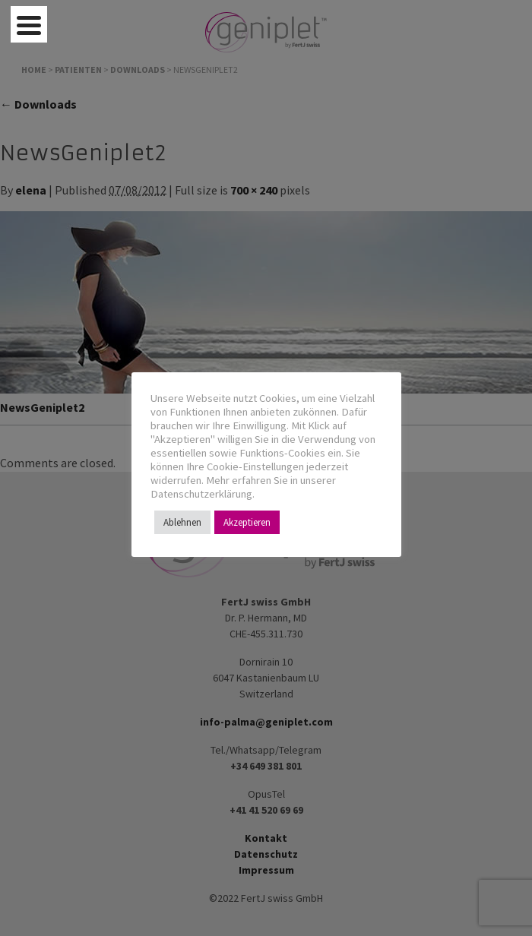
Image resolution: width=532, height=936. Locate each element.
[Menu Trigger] (29, 24)
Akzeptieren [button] (247, 522)
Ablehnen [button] (182, 522)
